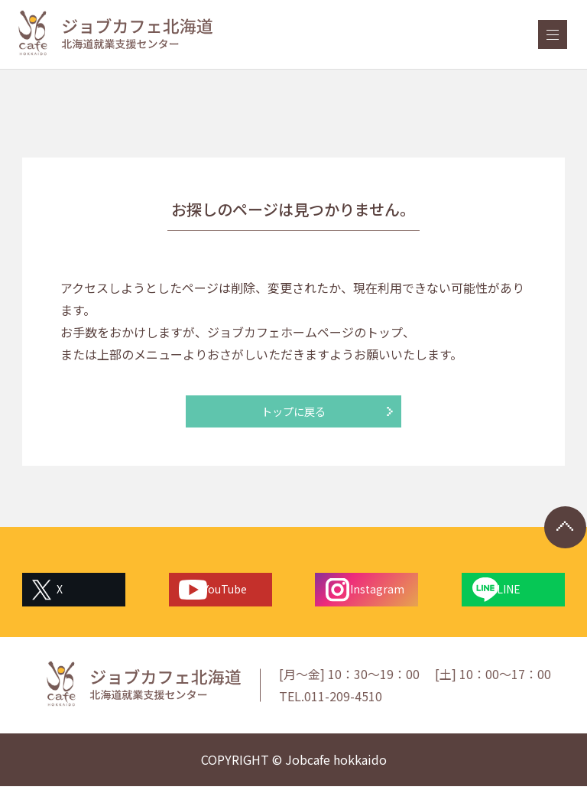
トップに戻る (293, 413)
